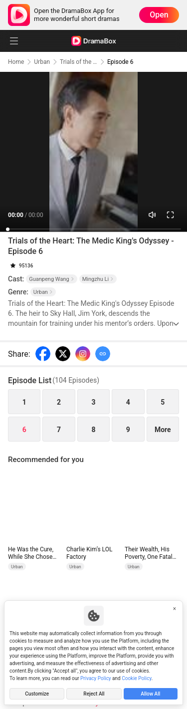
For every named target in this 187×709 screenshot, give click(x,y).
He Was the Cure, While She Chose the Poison (30, 553)
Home (16, 61)
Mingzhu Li (98, 279)
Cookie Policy (136, 678)
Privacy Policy (95, 678)
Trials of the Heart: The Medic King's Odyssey (78, 61)
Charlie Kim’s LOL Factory (89, 553)
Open (159, 14)
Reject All (93, 694)
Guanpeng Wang (51, 279)
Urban (42, 61)
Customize (37, 694)
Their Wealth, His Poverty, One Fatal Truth (149, 553)
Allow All (150, 694)
